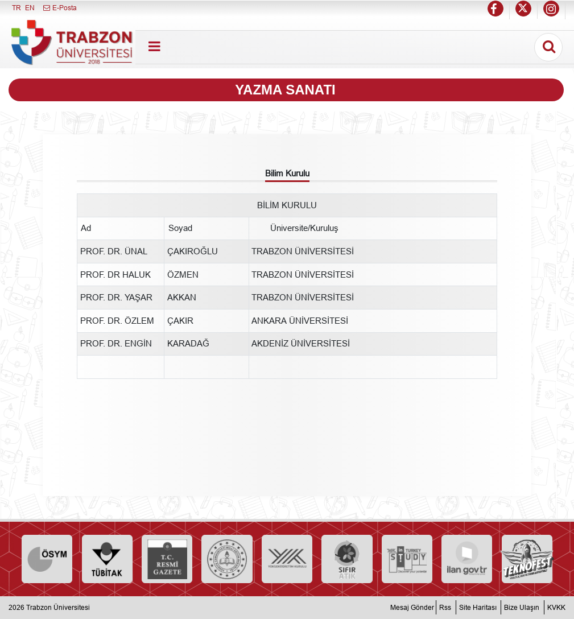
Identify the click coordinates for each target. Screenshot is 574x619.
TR (16, 7)
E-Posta (59, 7)
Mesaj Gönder (412, 607)
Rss (445, 607)
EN (30, 7)
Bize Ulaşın (521, 607)
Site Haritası (478, 607)
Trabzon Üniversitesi (58, 607)
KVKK (556, 607)
